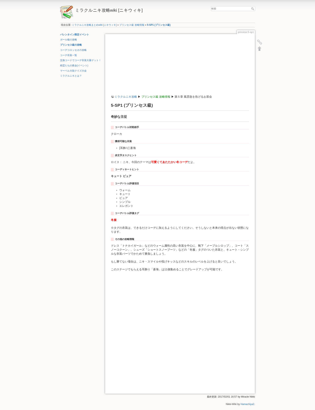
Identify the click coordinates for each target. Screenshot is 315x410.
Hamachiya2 (247, 404)
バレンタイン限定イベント (74, 34)
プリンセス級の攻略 (71, 44)
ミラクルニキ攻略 (126, 96)
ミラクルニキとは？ (71, 75)
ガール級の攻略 (68, 39)
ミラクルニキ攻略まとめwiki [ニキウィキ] (94, 25)
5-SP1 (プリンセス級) (159, 25)
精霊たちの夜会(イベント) (74, 65)
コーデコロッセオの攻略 (73, 50)
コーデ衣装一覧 (68, 55)
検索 (253, 8)
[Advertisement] (180, 67)
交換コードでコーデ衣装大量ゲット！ (80, 60)
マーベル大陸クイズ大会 (73, 70)
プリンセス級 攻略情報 (131, 25)
